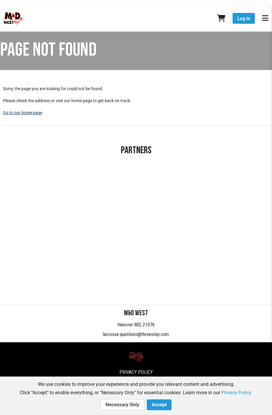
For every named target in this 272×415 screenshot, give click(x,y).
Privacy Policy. (236, 392)
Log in (243, 18)
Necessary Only (122, 405)
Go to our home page (22, 112)
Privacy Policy (136, 372)
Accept (159, 404)
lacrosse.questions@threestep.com (136, 334)
